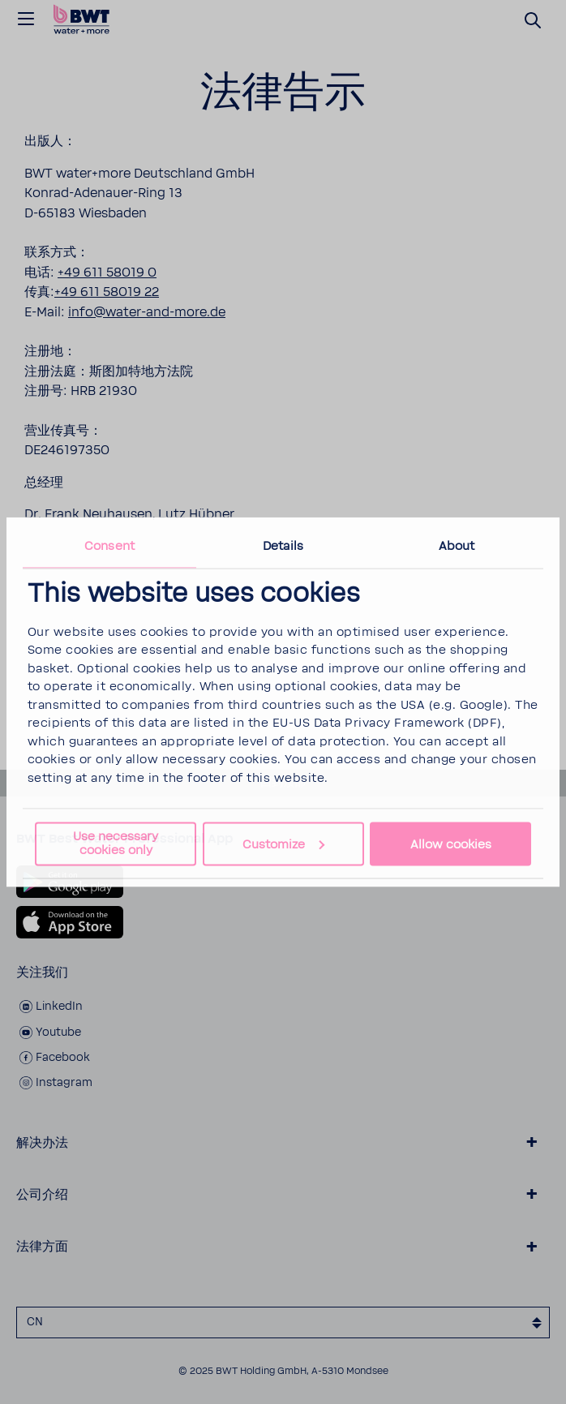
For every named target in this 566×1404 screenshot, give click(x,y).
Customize (283, 844)
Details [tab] (283, 545)
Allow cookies (450, 844)
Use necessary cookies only (115, 843)
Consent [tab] (109, 545)
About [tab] (457, 545)
